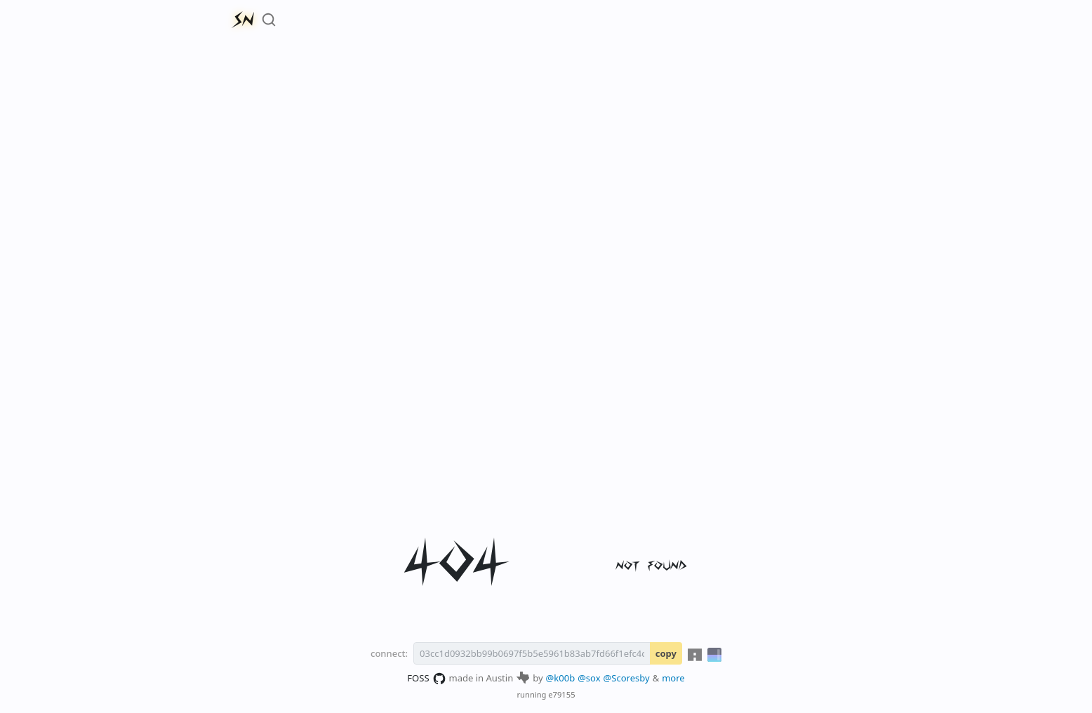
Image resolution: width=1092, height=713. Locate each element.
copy (666, 653)
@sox (589, 678)
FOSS (426, 679)
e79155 (561, 694)
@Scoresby (627, 678)
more (673, 678)
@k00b (560, 678)
